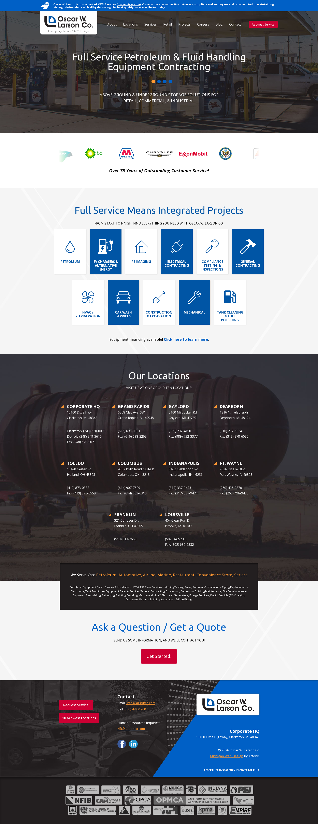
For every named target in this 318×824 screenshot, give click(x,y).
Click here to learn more (186, 339)
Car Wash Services (123, 314)
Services (150, 24)
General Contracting (247, 263)
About (112, 24)
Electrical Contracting (176, 263)
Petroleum (70, 261)
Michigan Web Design (226, 756)
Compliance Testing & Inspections (212, 265)
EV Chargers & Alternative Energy (105, 265)
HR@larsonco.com (131, 728)
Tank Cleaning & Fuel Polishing (230, 316)
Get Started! (159, 656)
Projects (184, 24)
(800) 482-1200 (135, 709)
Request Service (263, 24)
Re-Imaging (141, 261)
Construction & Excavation (159, 314)
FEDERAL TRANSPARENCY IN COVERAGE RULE (231, 770)
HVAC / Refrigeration (88, 314)
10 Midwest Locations (79, 718)
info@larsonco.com (140, 703)
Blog (219, 24)
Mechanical (194, 312)
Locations (130, 24)
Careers (203, 24)
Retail (167, 24)
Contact (235, 24)
